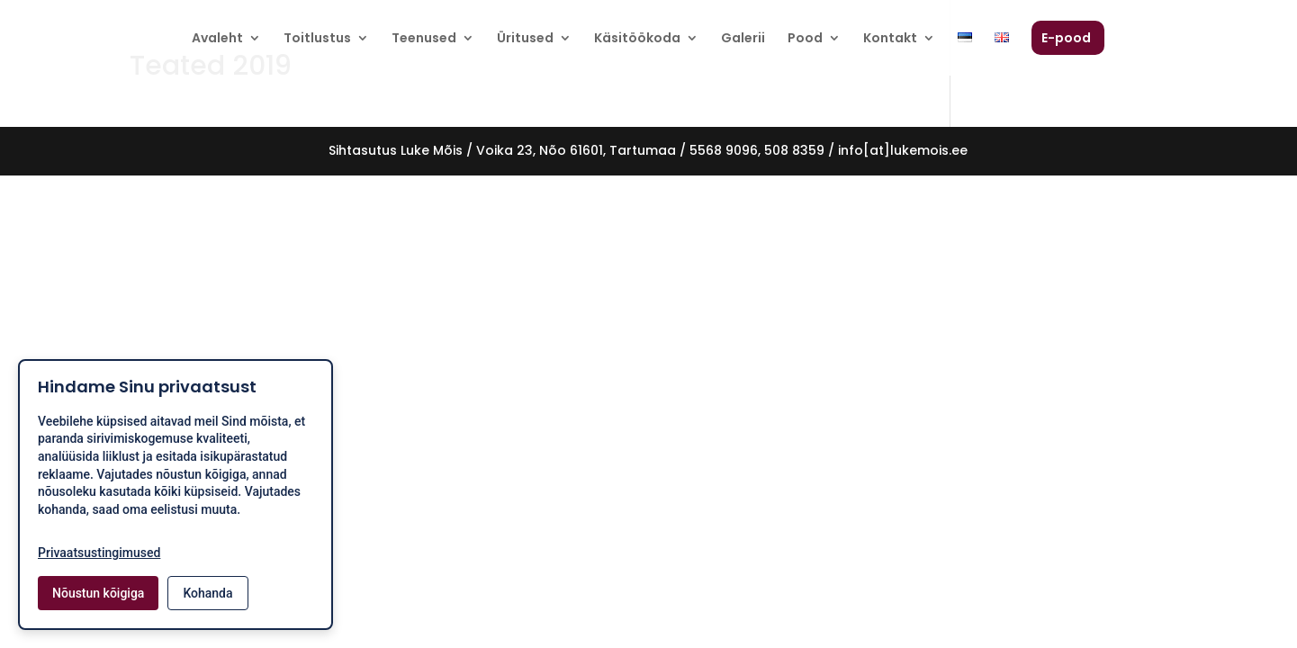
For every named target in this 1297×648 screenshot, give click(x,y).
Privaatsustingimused (99, 552)
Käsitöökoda (637, 39)
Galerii (743, 39)
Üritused (525, 39)
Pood (805, 39)
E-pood (1066, 39)
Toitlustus (317, 39)
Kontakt (890, 39)
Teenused (424, 39)
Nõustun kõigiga (98, 593)
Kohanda (207, 593)
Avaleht (217, 39)
